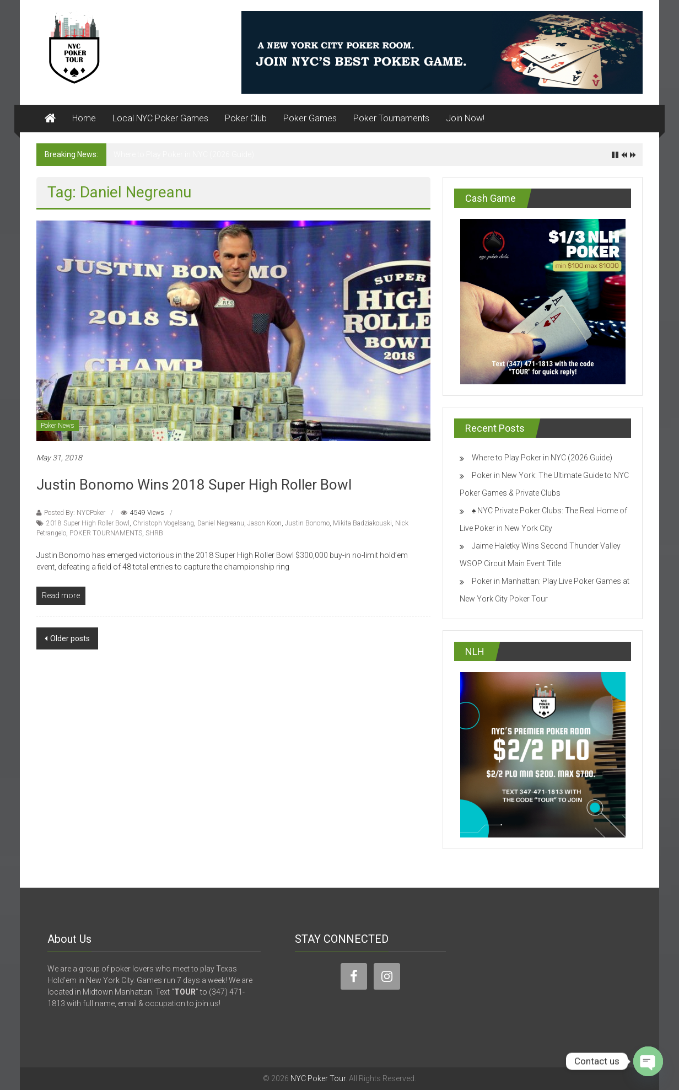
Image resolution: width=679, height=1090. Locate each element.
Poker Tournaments (391, 118)
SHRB (154, 533)
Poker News (57, 425)
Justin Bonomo (307, 523)
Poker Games (310, 118)
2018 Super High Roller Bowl (88, 523)
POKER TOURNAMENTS (105, 533)
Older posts (70, 638)
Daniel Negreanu (220, 523)
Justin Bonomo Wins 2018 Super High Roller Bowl (194, 484)
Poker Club (246, 118)
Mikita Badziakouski (362, 523)
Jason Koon (264, 523)
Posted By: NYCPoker (74, 513)
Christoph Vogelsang (163, 523)
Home (84, 118)
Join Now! (465, 118)
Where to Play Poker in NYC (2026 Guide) (184, 154)
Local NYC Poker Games (160, 118)
